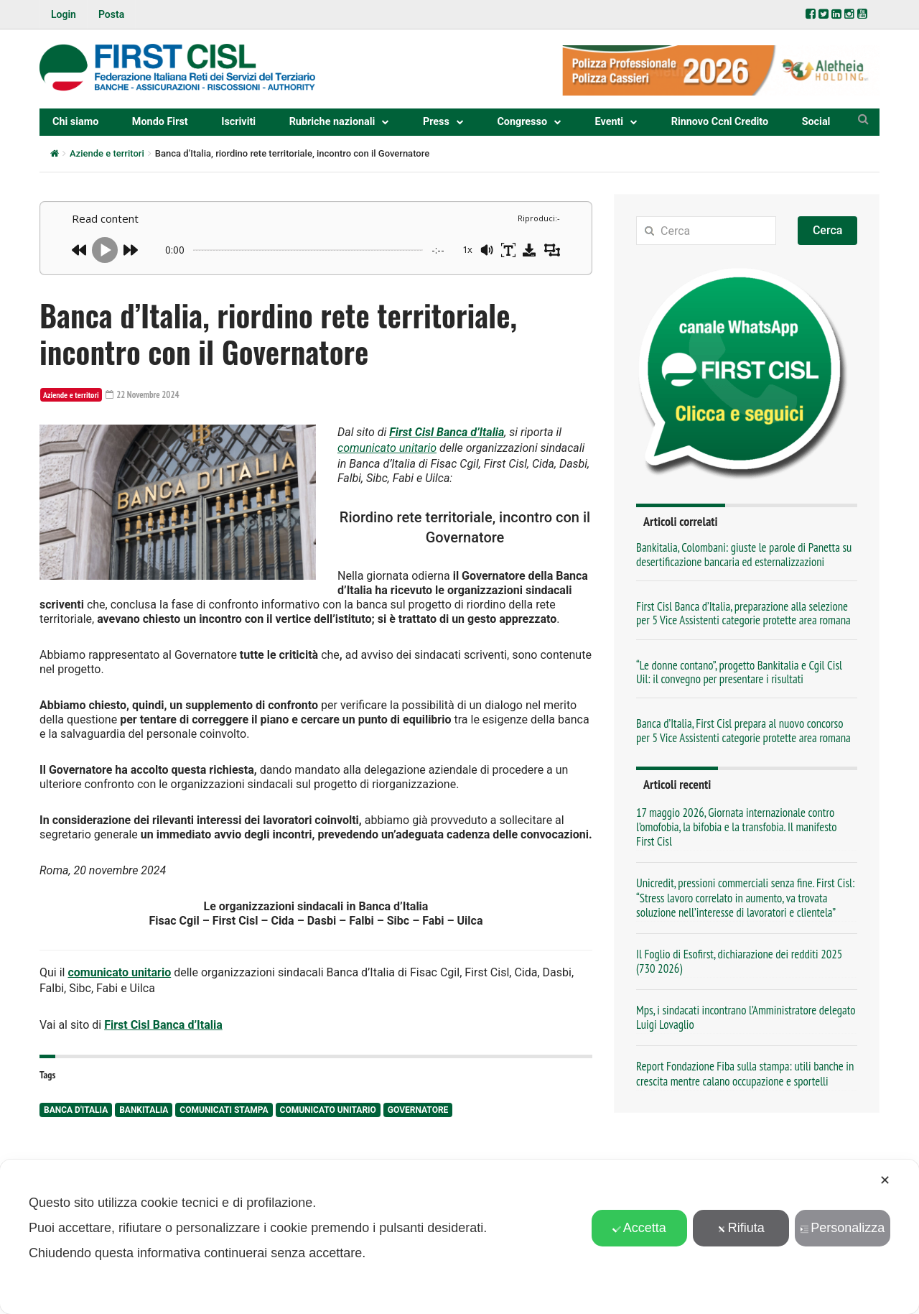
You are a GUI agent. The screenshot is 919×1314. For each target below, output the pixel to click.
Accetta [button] (639, 1228)
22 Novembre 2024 (146, 394)
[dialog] (459, 1237)
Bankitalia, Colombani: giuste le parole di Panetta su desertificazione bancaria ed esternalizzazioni (744, 554)
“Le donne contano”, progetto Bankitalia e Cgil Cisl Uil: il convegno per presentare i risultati (739, 672)
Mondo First (160, 122)
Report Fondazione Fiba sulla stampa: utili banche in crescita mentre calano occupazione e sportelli (745, 1073)
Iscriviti (238, 122)
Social (816, 122)
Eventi (609, 122)
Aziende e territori (107, 153)
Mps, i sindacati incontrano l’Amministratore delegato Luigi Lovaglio (745, 1017)
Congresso (522, 122)
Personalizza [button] (842, 1228)
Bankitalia (143, 1103)
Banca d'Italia (76, 1103)
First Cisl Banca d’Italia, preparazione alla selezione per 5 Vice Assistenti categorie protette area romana (743, 613)
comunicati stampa (223, 1103)
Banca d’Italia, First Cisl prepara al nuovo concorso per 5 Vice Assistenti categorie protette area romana (743, 730)
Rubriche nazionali (332, 122)
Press (436, 122)
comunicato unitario (387, 446)
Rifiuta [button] (741, 1228)
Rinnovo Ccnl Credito (719, 122)
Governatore (418, 1103)
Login (63, 14)
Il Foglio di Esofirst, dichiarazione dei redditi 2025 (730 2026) (739, 961)
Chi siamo (75, 122)
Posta (111, 14)
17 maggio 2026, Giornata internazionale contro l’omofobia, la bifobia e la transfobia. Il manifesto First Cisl (736, 827)
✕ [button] (885, 1180)
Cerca (828, 230)
